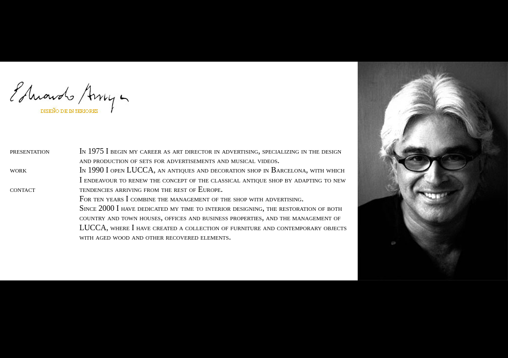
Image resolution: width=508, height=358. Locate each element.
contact (22, 189)
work (18, 170)
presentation (30, 151)
